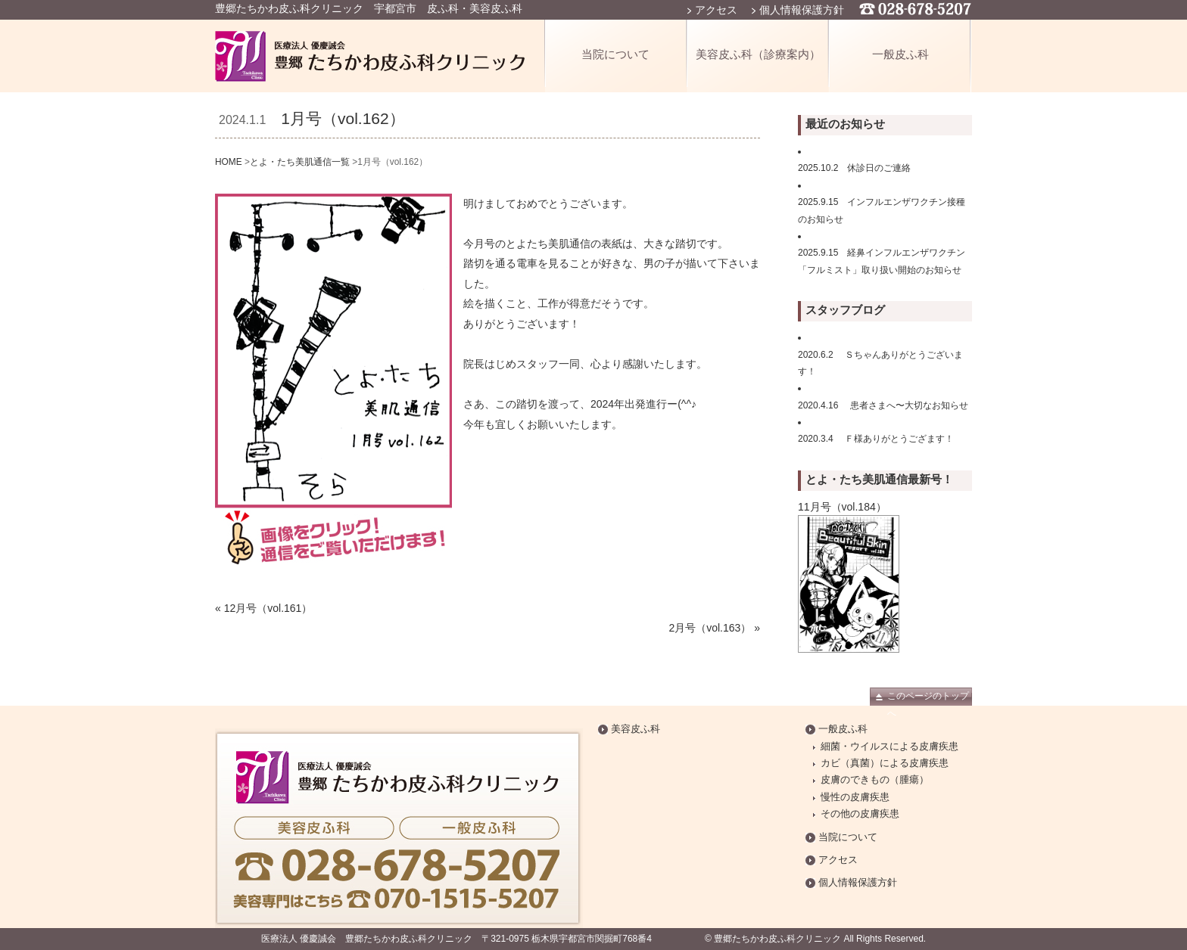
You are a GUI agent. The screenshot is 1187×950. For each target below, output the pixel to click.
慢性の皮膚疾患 (855, 797)
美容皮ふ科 (635, 729)
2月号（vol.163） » (714, 628)
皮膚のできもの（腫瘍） (875, 780)
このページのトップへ (928, 698)
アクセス (716, 10)
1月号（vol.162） (342, 118)
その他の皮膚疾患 (860, 814)
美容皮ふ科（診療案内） (758, 54)
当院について (615, 54)
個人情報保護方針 (801, 10)
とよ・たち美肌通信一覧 (300, 162)
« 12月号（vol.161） (263, 608)
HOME (228, 162)
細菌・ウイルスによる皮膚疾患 (889, 746)
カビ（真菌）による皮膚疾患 (885, 763)
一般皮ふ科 (900, 54)
